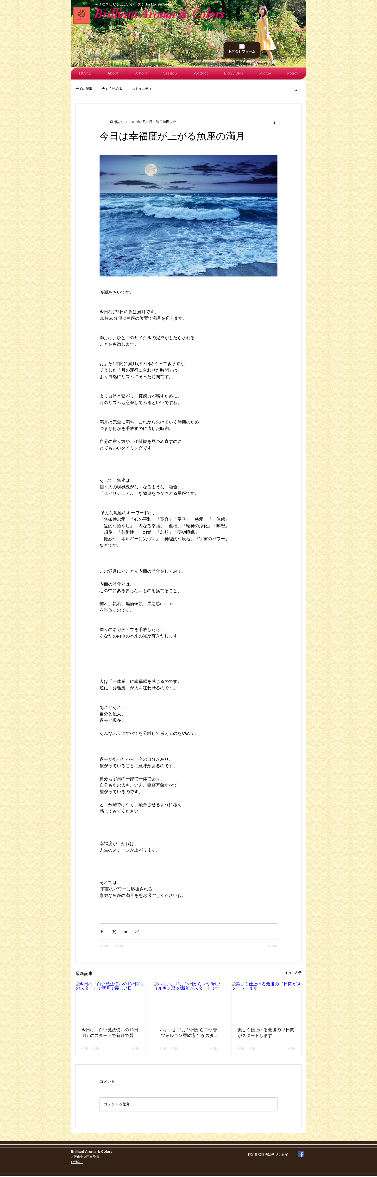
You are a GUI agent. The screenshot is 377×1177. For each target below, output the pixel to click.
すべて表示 (293, 973)
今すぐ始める (112, 89)
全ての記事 (83, 89)
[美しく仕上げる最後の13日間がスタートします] (266, 1001)
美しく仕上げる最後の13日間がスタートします (266, 1033)
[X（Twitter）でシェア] (113, 931)
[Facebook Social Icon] (301, 1154)
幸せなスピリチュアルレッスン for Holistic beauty (134, 4)
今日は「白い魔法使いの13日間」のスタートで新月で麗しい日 (110, 1033)
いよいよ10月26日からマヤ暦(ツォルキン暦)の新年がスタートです (188, 1033)
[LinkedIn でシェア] (125, 931)
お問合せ (77, 1162)
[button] (295, 89)
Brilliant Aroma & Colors (159, 14)
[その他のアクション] (274, 122)
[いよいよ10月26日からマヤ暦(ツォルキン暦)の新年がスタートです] (188, 1001)
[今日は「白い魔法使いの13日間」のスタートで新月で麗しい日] (110, 1001)
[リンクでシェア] (137, 931)
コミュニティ (142, 89)
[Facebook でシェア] (102, 931)
